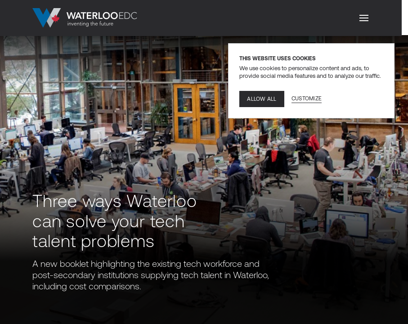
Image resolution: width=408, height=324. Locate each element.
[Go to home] (84, 18)
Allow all (261, 99)
